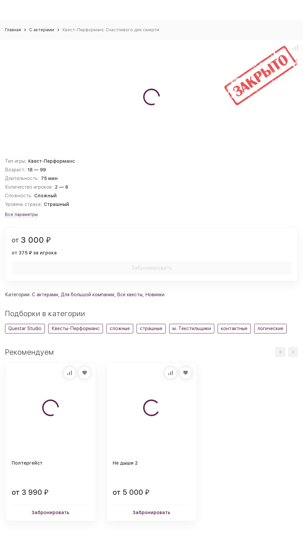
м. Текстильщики (191, 328)
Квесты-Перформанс (75, 328)
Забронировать (151, 268)
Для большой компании (87, 294)
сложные (120, 328)
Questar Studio (25, 328)
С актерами (41, 29)
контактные (234, 328)
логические (270, 328)
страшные (151, 328)
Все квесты (130, 294)
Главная (13, 29)
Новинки (154, 294)
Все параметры (21, 214)
